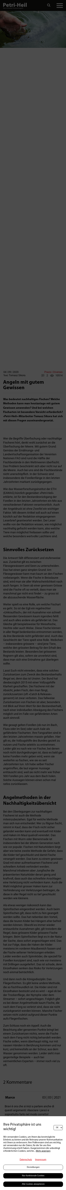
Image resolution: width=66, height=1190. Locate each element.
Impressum (40, 1160)
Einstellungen (33, 1167)
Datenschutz (26, 1160)
